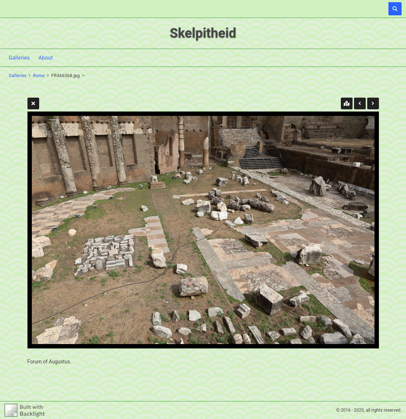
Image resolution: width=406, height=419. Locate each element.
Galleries (19, 58)
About (45, 58)
